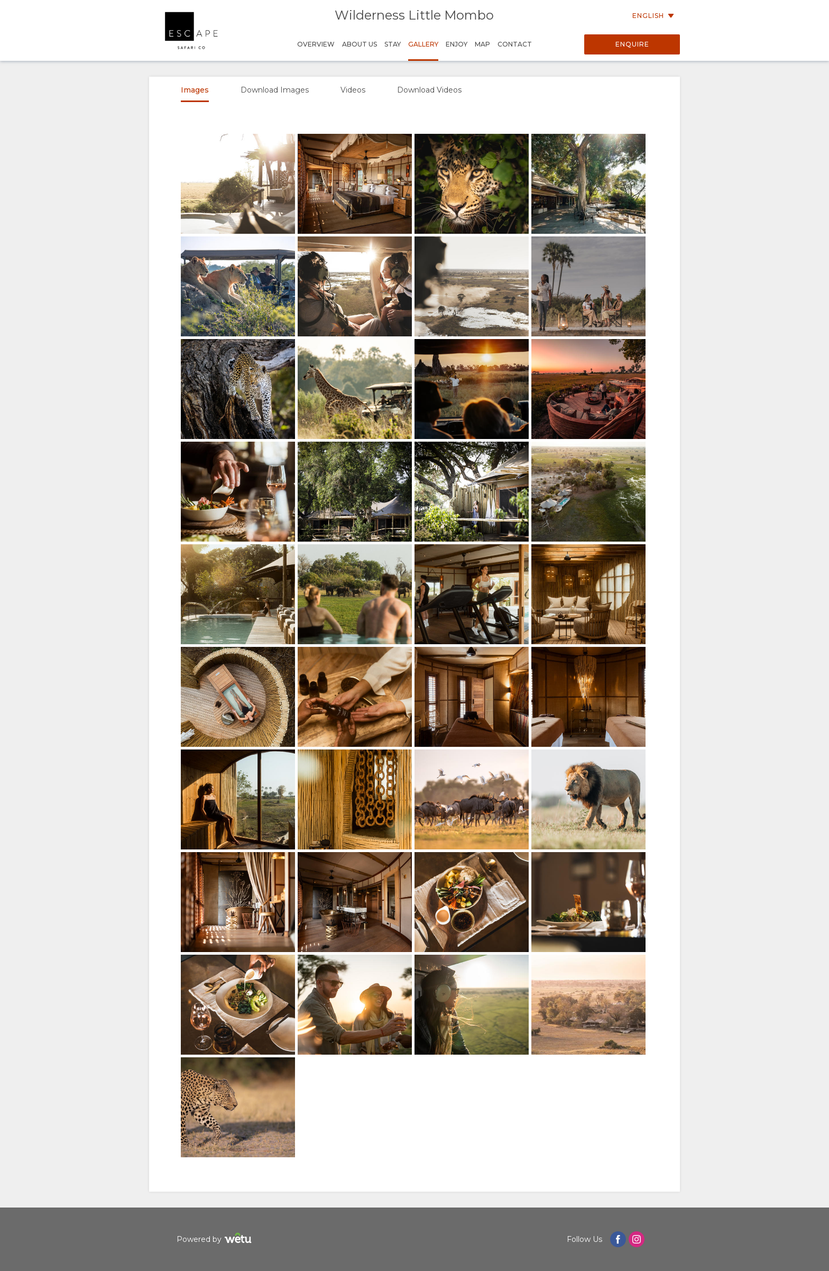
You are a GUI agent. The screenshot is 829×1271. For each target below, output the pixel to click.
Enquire (632, 44)
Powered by (215, 1239)
